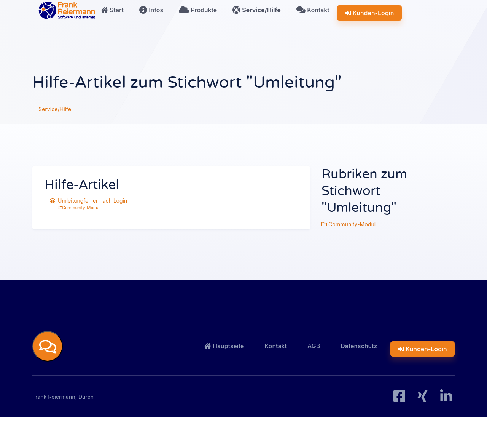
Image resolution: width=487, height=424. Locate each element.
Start (108, 17)
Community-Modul (78, 207)
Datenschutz (364, 349)
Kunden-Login (370, 17)
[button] (47, 348)
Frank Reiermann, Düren (67, 402)
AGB (321, 349)
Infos (150, 17)
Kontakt (315, 17)
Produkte (198, 17)
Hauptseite (236, 349)
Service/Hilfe (258, 17)
